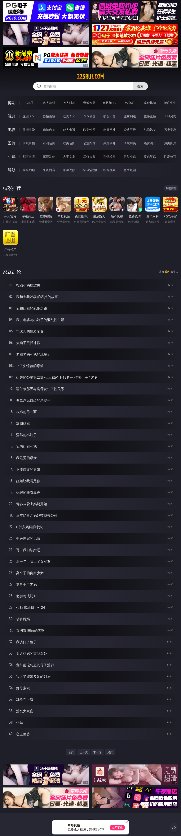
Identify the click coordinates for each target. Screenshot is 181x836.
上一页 (84, 752)
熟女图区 (150, 143)
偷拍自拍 (49, 130)
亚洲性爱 (29, 130)
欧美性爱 (89, 130)
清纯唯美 (130, 143)
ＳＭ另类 (170, 116)
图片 (11, 143)
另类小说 (130, 156)
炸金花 (129, 103)
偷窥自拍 (29, 143)
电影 (11, 129)
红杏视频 (109, 170)
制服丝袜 (109, 130)
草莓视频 (69, 170)
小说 (11, 156)
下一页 (97, 752)
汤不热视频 (89, 170)
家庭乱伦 (49, 156)
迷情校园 (109, 156)
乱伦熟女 (150, 130)
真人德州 (49, 103)
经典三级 (130, 130)
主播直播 (150, 116)
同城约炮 (29, 170)
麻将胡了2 (110, 103)
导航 (11, 169)
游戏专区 (89, 103)
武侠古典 (89, 156)
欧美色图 (69, 143)
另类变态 (170, 130)
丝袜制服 (130, 116)
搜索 (140, 86)
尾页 (110, 752)
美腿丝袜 (109, 143)
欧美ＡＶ (69, 116)
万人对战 (69, 103)
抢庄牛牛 (170, 103)
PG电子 (29, 103)
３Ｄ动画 (89, 116)
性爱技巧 (170, 156)
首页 (71, 752)
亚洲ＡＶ (29, 116)
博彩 (11, 102)
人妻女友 (69, 156)
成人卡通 (69, 130)
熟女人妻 (109, 116)
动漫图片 (89, 143)
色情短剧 (130, 170)
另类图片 (170, 143)
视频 (11, 116)
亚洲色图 (49, 143)
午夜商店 (49, 170)
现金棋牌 (150, 103)
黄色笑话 (150, 156)
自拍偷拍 (49, 116)
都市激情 (29, 156)
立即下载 (117, 827)
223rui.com (90, 76)
